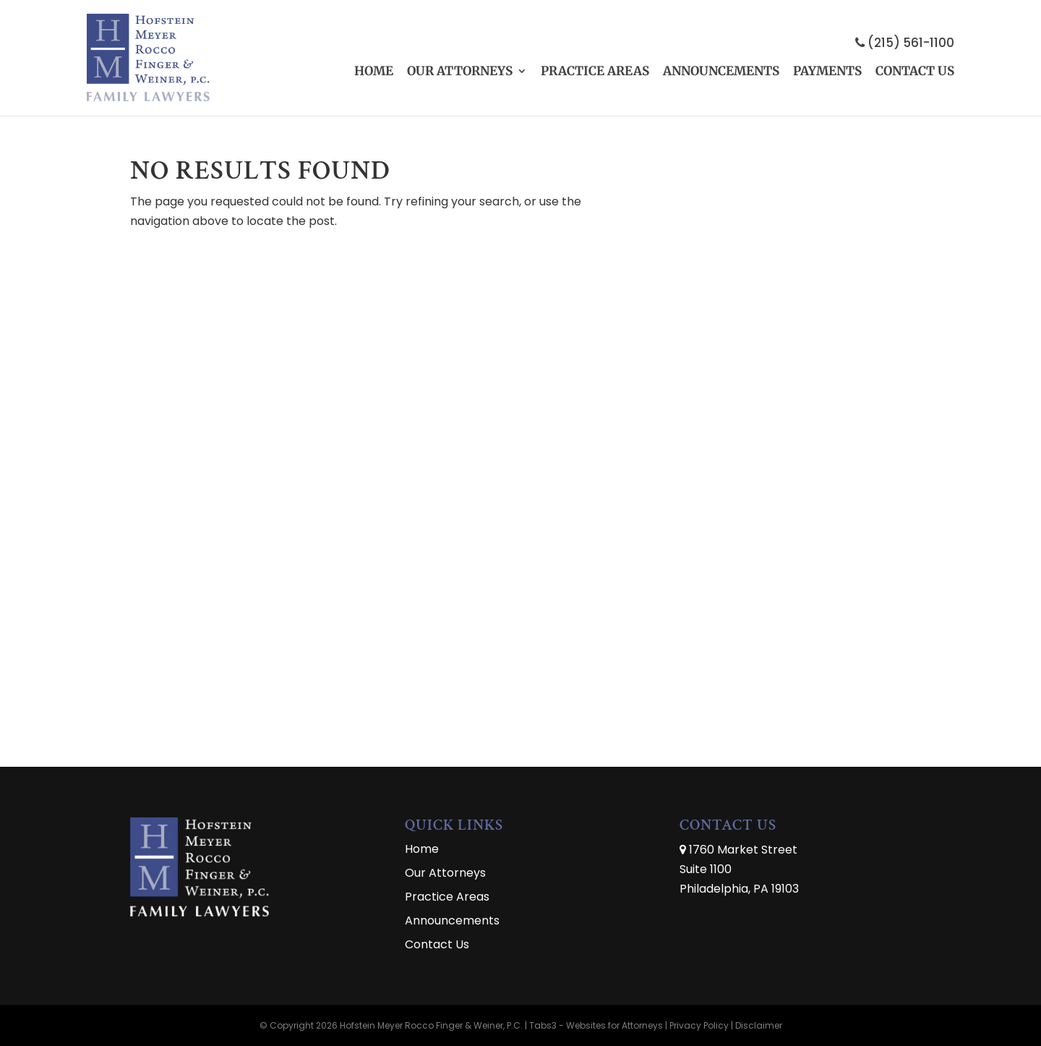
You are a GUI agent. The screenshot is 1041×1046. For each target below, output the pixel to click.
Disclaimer (758, 1025)
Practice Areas (595, 71)
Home (373, 71)
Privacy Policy (699, 1025)
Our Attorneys (460, 71)
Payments (827, 71)
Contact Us (914, 71)
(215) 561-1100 (904, 42)
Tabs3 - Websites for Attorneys (597, 1025)
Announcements (721, 71)
